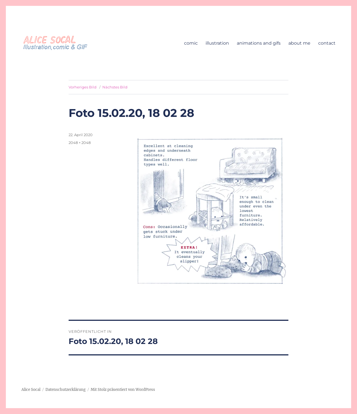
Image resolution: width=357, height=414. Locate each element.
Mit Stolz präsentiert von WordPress (123, 389)
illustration (217, 43)
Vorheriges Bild (83, 87)
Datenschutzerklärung (65, 389)
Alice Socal (30, 389)
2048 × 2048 (80, 142)
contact (327, 43)
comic (191, 43)
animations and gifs (259, 43)
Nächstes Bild (114, 87)
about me (299, 43)
